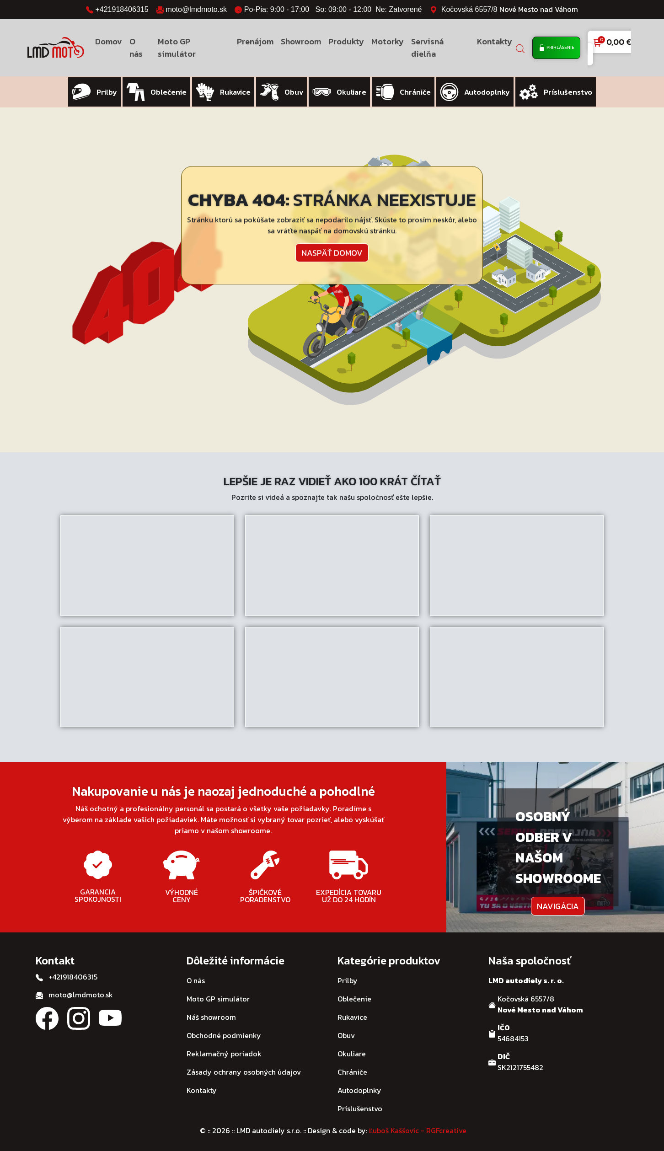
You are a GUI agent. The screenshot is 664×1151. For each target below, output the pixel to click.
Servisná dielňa (427, 47)
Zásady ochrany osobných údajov (244, 1070)
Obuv (346, 1033)
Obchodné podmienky (224, 1033)
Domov (108, 41)
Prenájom (255, 41)
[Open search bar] (520, 47)
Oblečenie (354, 996)
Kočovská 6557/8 (509, 9)
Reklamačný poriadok (224, 1051)
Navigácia (558, 904)
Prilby (347, 978)
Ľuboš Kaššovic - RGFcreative (417, 1128)
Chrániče (352, 1070)
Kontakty (494, 41)
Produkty (346, 41)
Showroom (301, 41)
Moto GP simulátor (177, 47)
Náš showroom (211, 1015)
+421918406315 (121, 9)
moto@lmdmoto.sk (196, 9)
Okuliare (351, 1051)
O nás (136, 47)
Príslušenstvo (359, 1106)
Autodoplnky (359, 1088)
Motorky (387, 41)
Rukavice (352, 1015)
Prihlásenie (556, 48)
